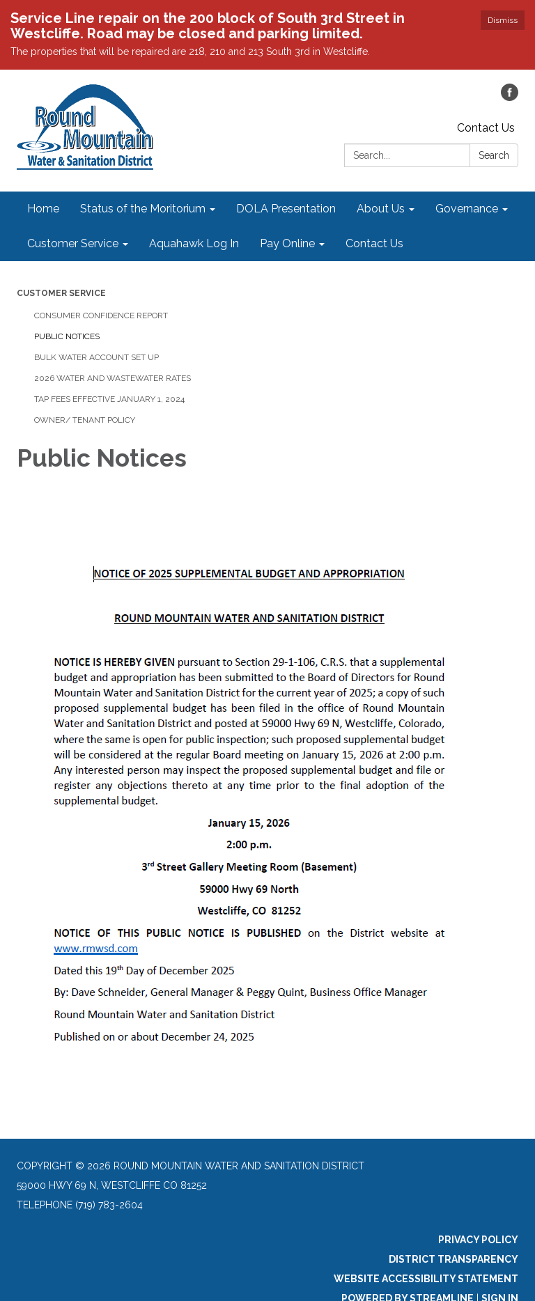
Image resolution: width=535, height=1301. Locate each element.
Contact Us (486, 127)
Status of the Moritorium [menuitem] (143, 208)
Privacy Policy (478, 1239)
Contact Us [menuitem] (374, 243)
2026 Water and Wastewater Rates (112, 378)
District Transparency (453, 1259)
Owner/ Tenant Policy (84, 420)
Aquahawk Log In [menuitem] (194, 243)
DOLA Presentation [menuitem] (286, 208)
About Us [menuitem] (381, 208)
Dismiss (503, 20)
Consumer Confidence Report (101, 315)
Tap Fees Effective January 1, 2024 (109, 399)
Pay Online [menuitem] (287, 243)
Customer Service (61, 293)
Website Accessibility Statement (426, 1278)
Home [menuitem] (43, 208)
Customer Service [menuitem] (72, 243)
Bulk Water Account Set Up (96, 357)
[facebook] (509, 97)
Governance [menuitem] (466, 208)
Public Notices (67, 336)
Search (494, 155)
